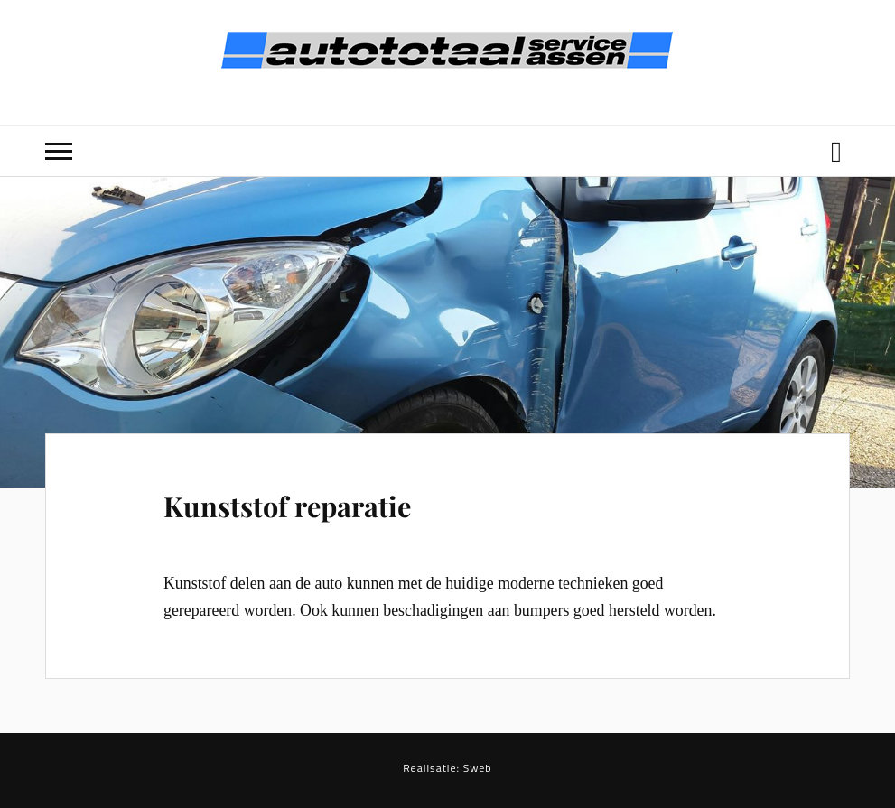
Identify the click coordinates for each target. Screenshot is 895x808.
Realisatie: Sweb (447, 767)
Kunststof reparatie (287, 506)
